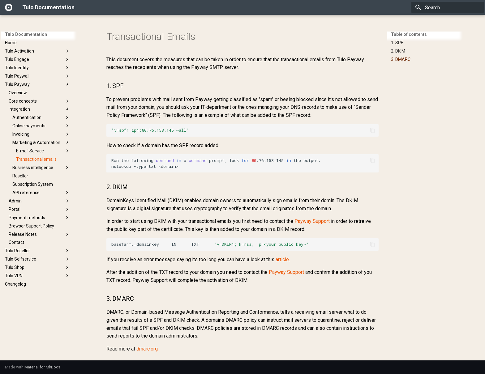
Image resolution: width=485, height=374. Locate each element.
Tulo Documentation (26, 34)
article (282, 259)
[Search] (447, 7)
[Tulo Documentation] (8, 7)
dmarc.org (147, 349)
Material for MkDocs (42, 367)
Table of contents (409, 34)
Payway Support (312, 221)
